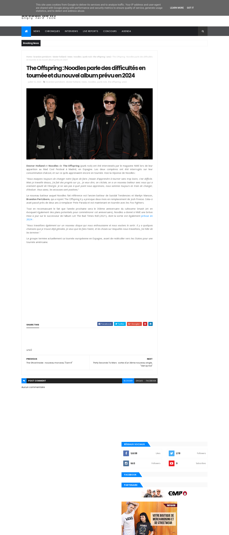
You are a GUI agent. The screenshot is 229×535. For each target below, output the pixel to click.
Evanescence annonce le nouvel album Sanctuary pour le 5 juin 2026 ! (185, 337)
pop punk (156, 454)
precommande (159, 465)
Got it (190, 8)
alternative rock (160, 422)
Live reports (90, 31)
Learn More (177, 8)
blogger (114, 390)
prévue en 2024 (61, 229)
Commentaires (193, 406)
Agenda (126, 31)
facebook (137, 390)
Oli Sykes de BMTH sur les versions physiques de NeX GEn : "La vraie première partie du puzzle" (182, 382)
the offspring (99, 56)
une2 (109, 56)
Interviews (71, 31)
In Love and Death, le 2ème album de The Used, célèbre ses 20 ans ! (183, 394)
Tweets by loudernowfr (162, 321)
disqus (125, 390)
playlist (156, 449)
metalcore (157, 438)
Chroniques (52, 31)
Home (29, 56)
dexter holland (59, 56)
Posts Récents (164, 406)
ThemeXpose (39, 530)
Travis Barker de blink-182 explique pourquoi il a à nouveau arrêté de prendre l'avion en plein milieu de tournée (182, 352)
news (70, 56)
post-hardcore (159, 460)
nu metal (156, 444)
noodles (77, 56)
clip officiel (158, 427)
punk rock (87, 56)
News (37, 31)
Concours (110, 31)
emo (154, 433)
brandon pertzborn (42, 56)
